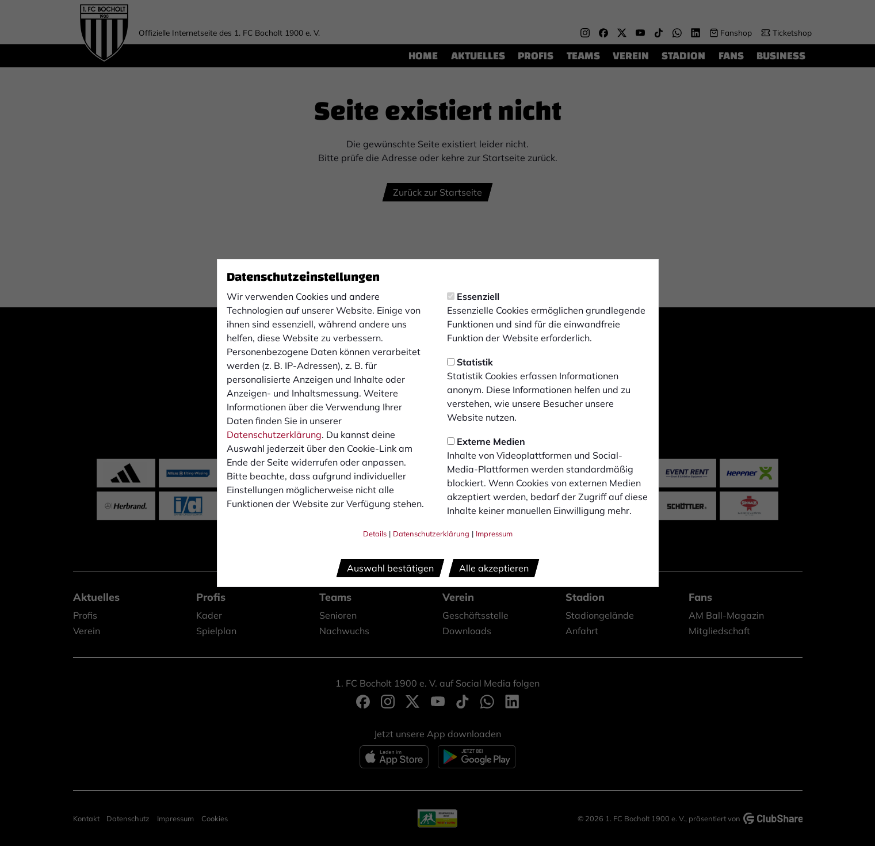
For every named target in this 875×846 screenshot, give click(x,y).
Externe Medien (486, 441)
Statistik (470, 362)
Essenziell (473, 296)
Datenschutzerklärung (274, 434)
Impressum (494, 533)
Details (375, 533)
